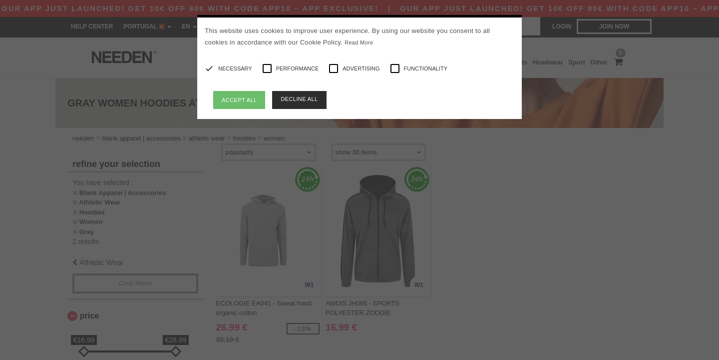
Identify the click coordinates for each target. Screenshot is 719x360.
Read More (359, 43)
